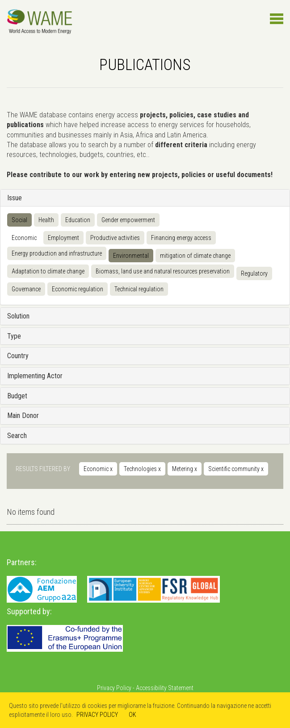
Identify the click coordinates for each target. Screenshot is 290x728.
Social (19, 219)
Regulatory (254, 273)
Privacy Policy (114, 687)
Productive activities (115, 237)
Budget (17, 396)
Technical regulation (139, 289)
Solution (18, 316)
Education (77, 219)
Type (14, 336)
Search (17, 435)
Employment (63, 237)
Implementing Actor (35, 376)
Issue (14, 198)
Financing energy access (181, 237)
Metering (184, 468)
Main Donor (23, 415)
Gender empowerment (128, 219)
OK (132, 714)
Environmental (131, 255)
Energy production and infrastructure (57, 253)
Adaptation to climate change (48, 271)
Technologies (142, 468)
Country (18, 356)
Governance (26, 289)
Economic (24, 237)
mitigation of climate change (195, 255)
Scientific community (236, 468)
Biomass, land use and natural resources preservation (163, 271)
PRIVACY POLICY (97, 714)
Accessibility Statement (164, 687)
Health (46, 219)
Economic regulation (77, 289)
